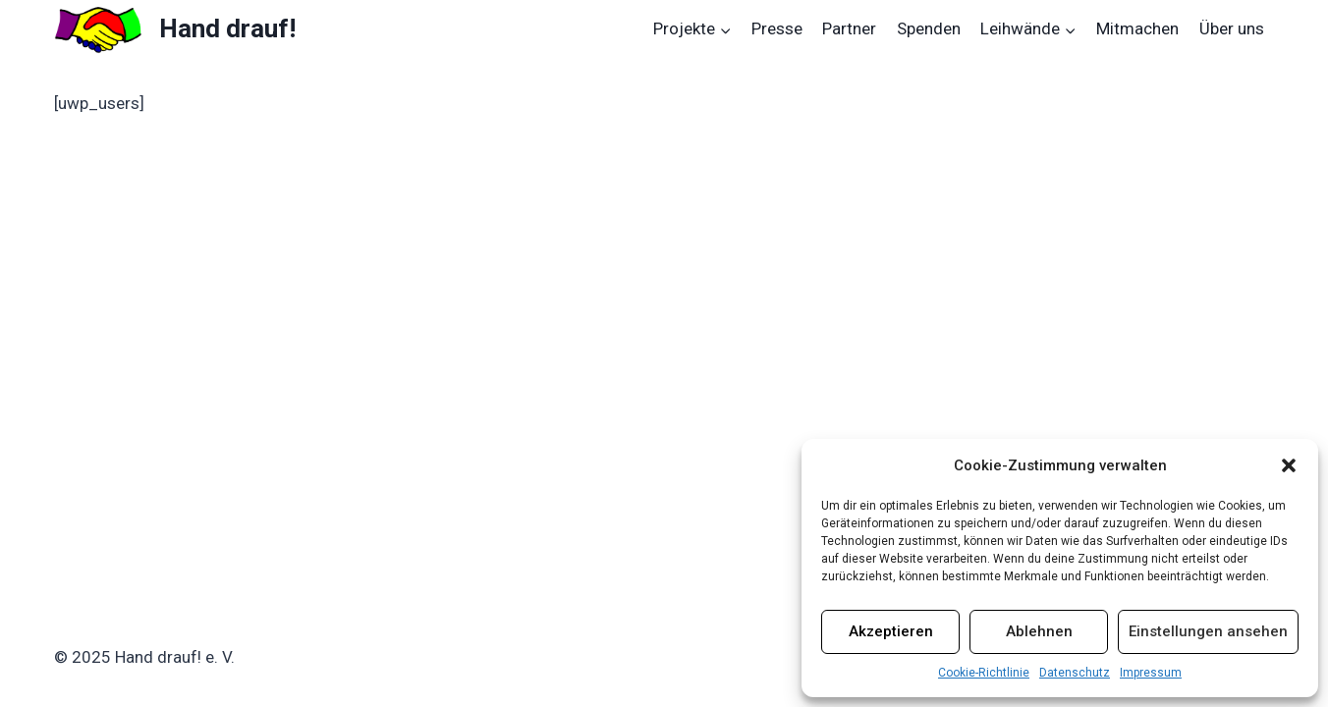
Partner (849, 28)
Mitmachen (1137, 28)
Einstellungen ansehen (1208, 631)
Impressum (1151, 673)
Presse (776, 28)
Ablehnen (1039, 631)
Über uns (1231, 28)
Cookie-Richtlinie (983, 673)
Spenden (929, 28)
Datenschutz (1074, 673)
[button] (1289, 465)
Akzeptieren (891, 631)
